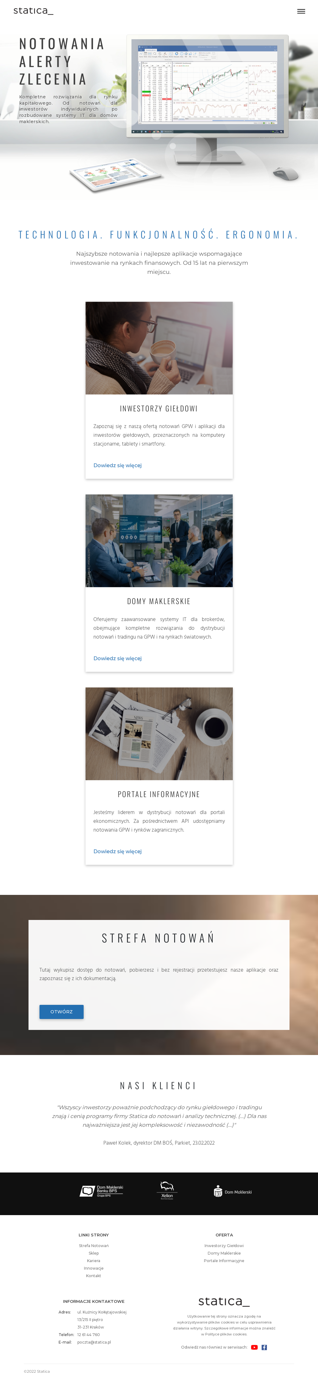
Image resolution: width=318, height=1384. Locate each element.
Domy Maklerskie (224, 1253)
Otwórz (61, 1012)
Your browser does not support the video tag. (159, 117)
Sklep (94, 1253)
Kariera (93, 1260)
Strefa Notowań (94, 1245)
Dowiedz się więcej (117, 465)
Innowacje (94, 1268)
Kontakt (93, 1275)
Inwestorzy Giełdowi (224, 1245)
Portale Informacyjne (224, 1260)
